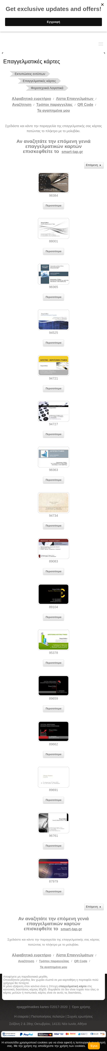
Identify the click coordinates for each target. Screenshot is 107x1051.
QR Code (85, 105)
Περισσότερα (53, 205)
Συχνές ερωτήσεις (80, 1016)
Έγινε (94, 1046)
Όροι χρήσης (81, 1007)
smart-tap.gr (72, 152)
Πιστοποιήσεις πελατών (48, 1016)
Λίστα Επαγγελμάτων (75, 99)
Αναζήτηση (22, 105)
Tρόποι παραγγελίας (54, 105)
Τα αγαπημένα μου (53, 110)
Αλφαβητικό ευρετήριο (31, 99)
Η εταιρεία (21, 1016)
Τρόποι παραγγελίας (54, 961)
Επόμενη (94, 165)
